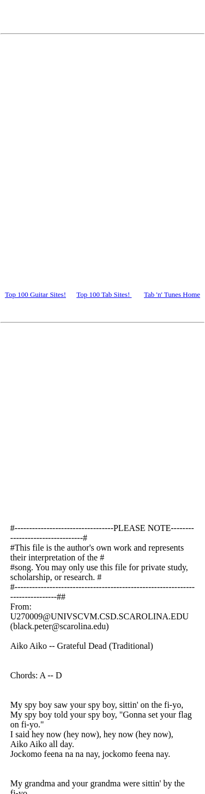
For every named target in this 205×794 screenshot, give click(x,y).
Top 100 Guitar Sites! (35, 294)
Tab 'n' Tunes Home (172, 294)
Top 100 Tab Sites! (103, 294)
